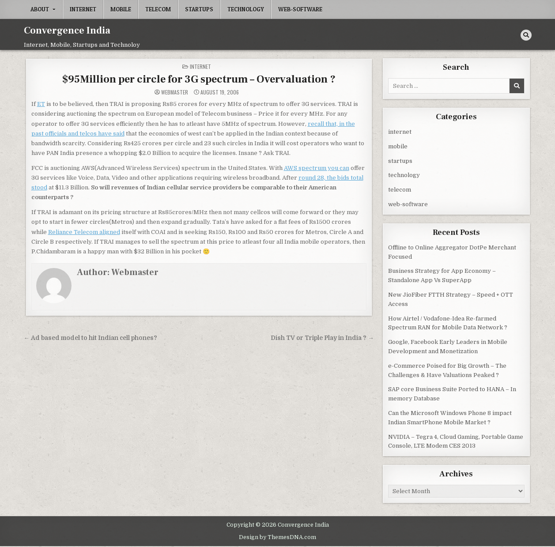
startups (199, 9)
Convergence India (67, 30)
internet (83, 9)
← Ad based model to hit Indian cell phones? (91, 338)
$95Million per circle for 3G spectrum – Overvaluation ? (199, 79)
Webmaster (174, 92)
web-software (300, 9)
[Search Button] (526, 35)
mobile (120, 9)
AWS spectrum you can (316, 168)
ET (41, 104)
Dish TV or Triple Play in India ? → (322, 338)
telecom (158, 9)
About (39, 9)
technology (245, 9)
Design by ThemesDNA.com (277, 537)
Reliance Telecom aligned (84, 232)
